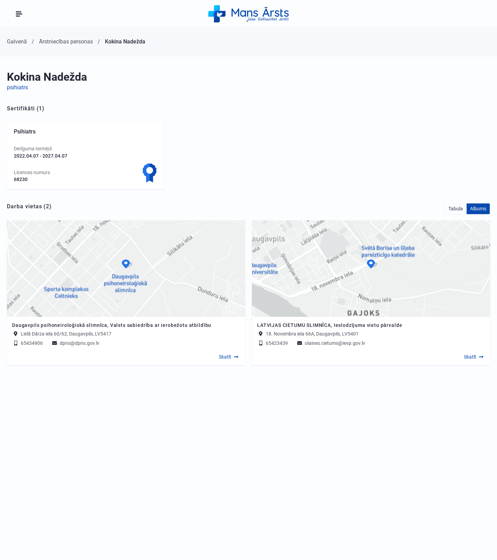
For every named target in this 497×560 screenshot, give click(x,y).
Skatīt (225, 357)
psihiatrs (17, 87)
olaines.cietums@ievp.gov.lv (330, 343)
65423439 (272, 343)
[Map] (126, 268)
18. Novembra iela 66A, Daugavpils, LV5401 (312, 334)
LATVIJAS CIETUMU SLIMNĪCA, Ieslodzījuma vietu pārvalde (329, 325)
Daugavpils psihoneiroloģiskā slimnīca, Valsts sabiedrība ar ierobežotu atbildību (111, 325)
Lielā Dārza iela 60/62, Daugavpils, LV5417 (66, 334)
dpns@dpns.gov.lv (75, 343)
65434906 (27, 343)
